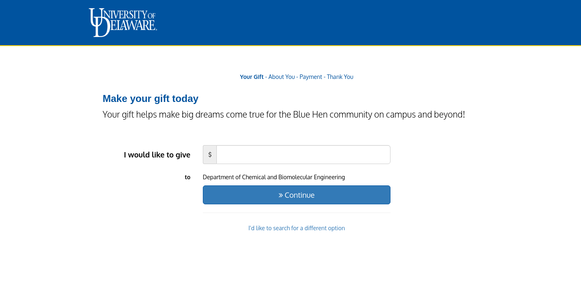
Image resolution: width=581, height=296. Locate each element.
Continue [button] (297, 194)
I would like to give (157, 154)
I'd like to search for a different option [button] (296, 227)
